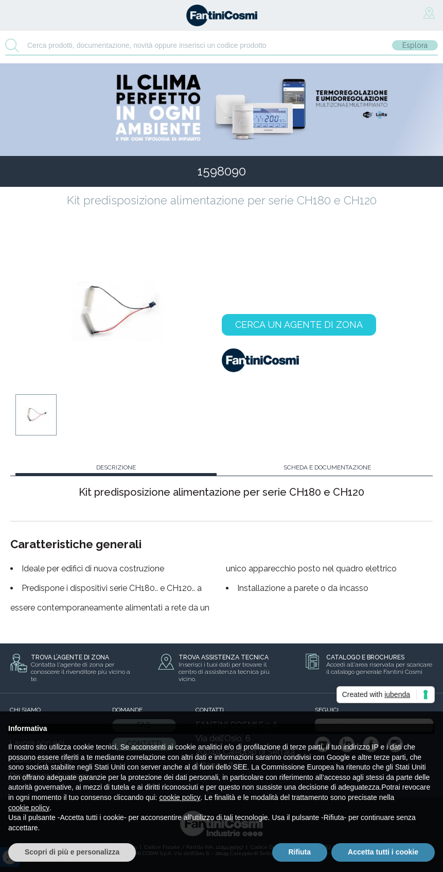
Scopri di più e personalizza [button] (72, 852)
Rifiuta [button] (300, 852)
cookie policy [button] (179, 797)
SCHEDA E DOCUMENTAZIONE (327, 467)
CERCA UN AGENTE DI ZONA (299, 324)
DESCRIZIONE (116, 467)
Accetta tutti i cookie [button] (383, 852)
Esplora (415, 45)
